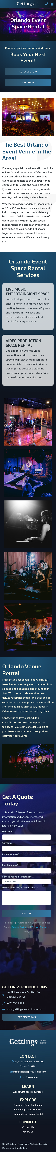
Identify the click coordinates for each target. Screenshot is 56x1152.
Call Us (27, 82)
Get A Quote (27, 71)
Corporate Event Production (28, 1105)
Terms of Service (40, 927)
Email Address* (26, 868)
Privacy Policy (19, 927)
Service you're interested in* (26, 879)
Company (26, 846)
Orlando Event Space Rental (28, 1114)
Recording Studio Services (28, 1110)
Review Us (28, 1132)
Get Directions (27, 1017)
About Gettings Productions (28, 1092)
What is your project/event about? (26, 895)
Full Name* (26, 835)
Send (25, 913)
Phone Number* (26, 857)
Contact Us (28, 1127)
